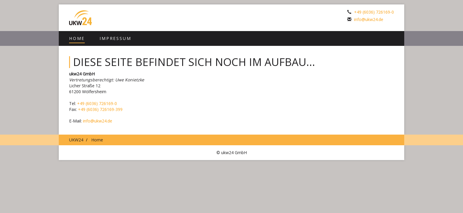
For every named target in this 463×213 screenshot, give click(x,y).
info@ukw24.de (368, 19)
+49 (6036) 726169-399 (100, 109)
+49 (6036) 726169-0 (374, 12)
